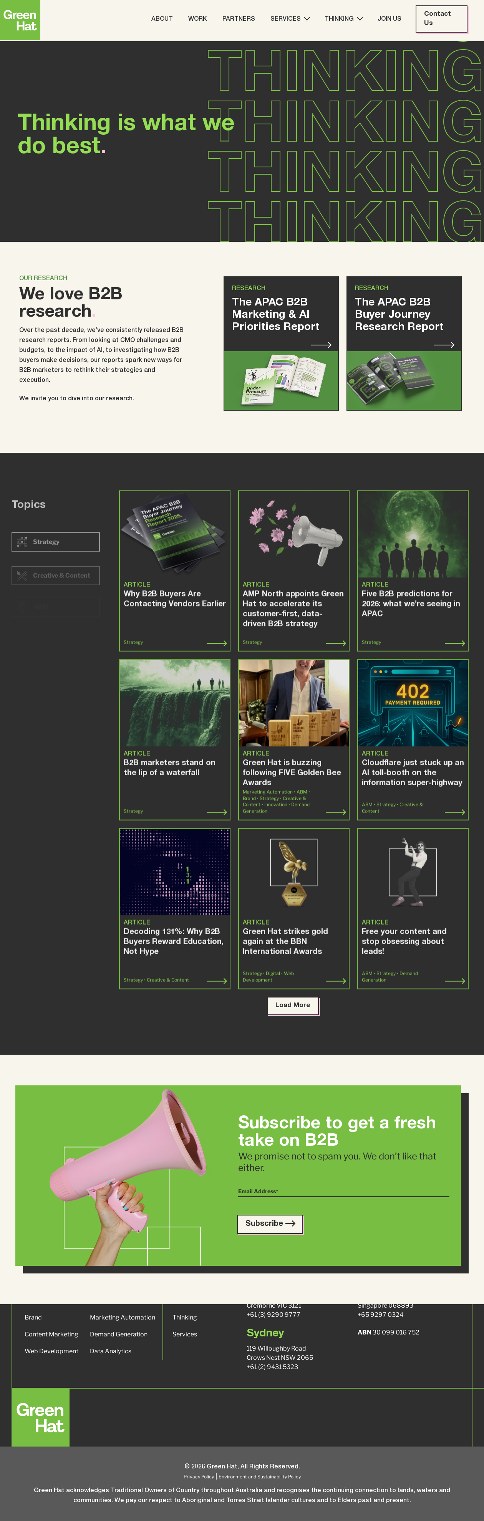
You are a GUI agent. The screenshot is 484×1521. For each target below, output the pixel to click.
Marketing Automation (122, 1317)
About (162, 20)
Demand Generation (119, 1334)
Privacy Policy (199, 1477)
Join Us (389, 20)
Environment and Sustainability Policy (260, 1477)
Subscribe (269, 1224)
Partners (238, 20)
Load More (292, 1005)
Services (289, 19)
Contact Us (437, 19)
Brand (33, 1317)
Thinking (343, 19)
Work (197, 20)
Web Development (51, 1351)
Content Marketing (51, 1334)
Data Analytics (110, 1351)
